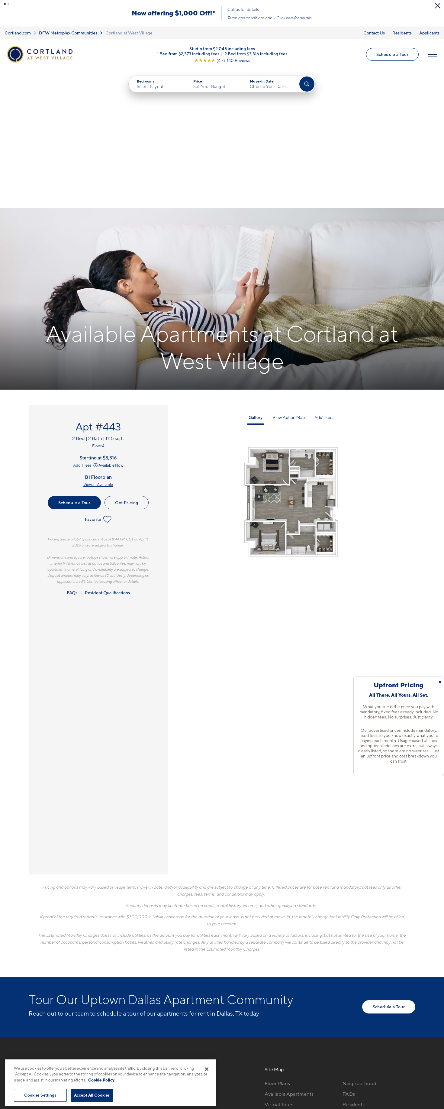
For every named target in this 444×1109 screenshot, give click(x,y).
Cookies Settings (40, 1095)
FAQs (72, 453)
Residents (402, 32)
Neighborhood (359, 945)
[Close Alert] (437, 5)
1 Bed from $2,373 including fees (188, 53)
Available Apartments (289, 955)
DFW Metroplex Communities (68, 32)
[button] (5, 4)
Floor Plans (277, 945)
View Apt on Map (288, 278)
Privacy (194, 1056)
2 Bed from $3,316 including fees (255, 53)
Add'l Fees (86, 326)
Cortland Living (282, 997)
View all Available (98, 345)
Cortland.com (18, 32)
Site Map (248, 1056)
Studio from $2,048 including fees (222, 48)
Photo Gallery (280, 976)
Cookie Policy (101, 1080)
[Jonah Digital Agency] (401, 1053)
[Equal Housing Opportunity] (122, 977)
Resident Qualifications (107, 453)
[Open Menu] (432, 54)
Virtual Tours (279, 966)
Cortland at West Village (129, 32)
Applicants (429, 32)
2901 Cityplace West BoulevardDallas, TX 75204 (154, 958)
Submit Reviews (220, 1056)
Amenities (276, 987)
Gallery (255, 278)
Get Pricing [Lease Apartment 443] (126, 363)
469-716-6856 (135, 945)
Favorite (98, 380)
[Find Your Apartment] (306, 84)
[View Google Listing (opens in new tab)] (222, 60)
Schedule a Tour (392, 54)
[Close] (206, 1069)
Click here (285, 17)
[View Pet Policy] (170, 977)
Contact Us (374, 32)
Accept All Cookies (92, 1095)
